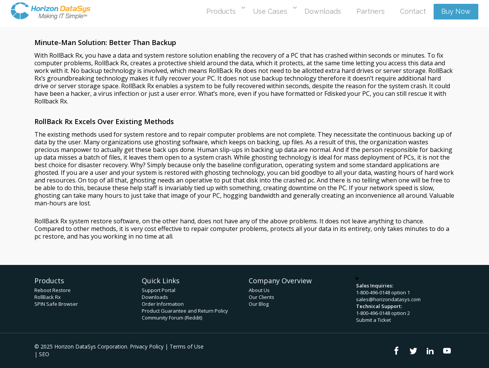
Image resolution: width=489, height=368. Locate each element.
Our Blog (259, 303)
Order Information (163, 303)
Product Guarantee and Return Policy (185, 310)
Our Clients (261, 297)
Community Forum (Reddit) (172, 317)
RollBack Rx (47, 297)
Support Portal (158, 290)
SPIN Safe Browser (56, 303)
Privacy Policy (147, 346)
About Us (259, 290)
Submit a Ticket (373, 319)
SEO (44, 354)
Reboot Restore (52, 290)
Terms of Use (187, 346)
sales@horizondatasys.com (388, 299)
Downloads (155, 297)
